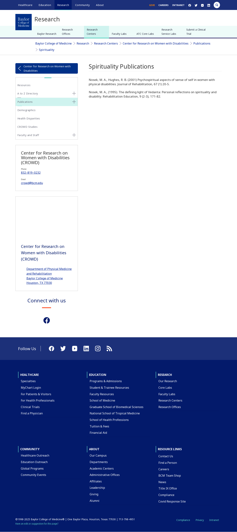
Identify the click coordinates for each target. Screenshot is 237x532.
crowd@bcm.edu (32, 183)
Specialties (28, 381)
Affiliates (96, 481)
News (162, 482)
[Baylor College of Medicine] (23, 22)
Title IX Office (167, 488)
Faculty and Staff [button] (28, 135)
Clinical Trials (30, 407)
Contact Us (165, 456)
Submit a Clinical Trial (195, 31)
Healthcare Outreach (35, 455)
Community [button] (82, 5)
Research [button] (63, 5)
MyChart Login (31, 388)
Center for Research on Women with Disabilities (155, 43)
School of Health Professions (109, 420)
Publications (201, 43)
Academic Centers (102, 468)
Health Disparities (28, 118)
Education (97, 375)
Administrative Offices (105, 475)
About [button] (100, 5)
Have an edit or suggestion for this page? (36, 523)
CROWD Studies (27, 126)
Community (29, 449)
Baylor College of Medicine (53, 43)
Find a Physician (32, 413)
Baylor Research (46, 33)
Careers (163, 5)
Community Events (33, 475)
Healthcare (29, 375)
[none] (74, 93)
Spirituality (46, 50)
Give (152, 5)
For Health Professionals (37, 400)
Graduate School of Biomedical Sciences (116, 407)
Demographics (26, 110)
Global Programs (32, 468)
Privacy (200, 520)
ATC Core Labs (145, 33)
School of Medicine (102, 400)
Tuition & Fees (99, 426)
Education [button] (45, 5)
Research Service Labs (169, 31)
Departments (99, 462)
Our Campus (98, 455)
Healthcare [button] (25, 5)
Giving (94, 494)
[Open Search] (217, 5)
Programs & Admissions (106, 381)
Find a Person (167, 463)
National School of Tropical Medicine (115, 413)
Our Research (167, 381)
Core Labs (165, 388)
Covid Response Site (172, 501)
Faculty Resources (102, 394)
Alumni (94, 501)
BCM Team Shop (169, 476)
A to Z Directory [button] (27, 93)
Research (83, 43)
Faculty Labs (119, 33)
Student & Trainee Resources (109, 388)
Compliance (166, 495)
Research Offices (67, 31)
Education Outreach (34, 462)
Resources (24, 85)
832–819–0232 (31, 173)
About (94, 449)
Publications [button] (25, 102)
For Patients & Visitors (36, 394)
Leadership (97, 488)
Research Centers (92, 31)
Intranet (178, 5)
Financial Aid (98, 433)
